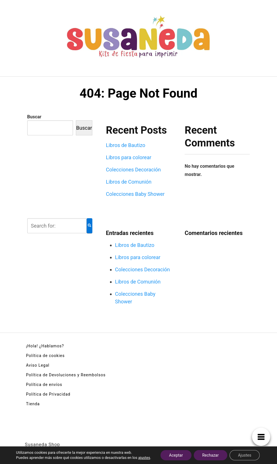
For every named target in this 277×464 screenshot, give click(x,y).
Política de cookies (45, 355)
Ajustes (244, 455)
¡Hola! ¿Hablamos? (45, 346)
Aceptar (176, 455)
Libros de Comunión (129, 182)
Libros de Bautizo (125, 145)
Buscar (34, 116)
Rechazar (210, 455)
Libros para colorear (128, 157)
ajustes (144, 457)
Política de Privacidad (48, 394)
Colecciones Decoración (133, 170)
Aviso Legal (38, 365)
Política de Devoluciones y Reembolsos (66, 375)
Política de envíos (44, 384)
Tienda (33, 404)
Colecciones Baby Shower (135, 194)
